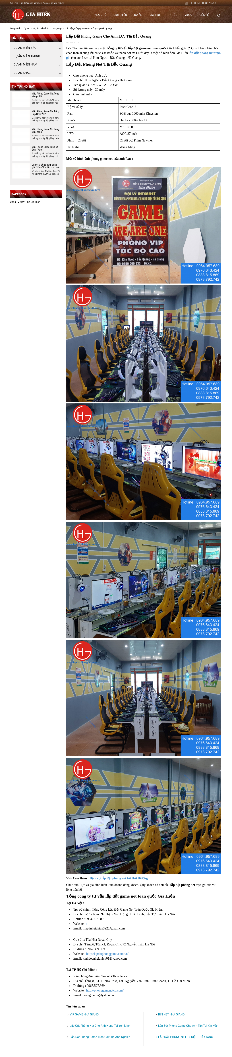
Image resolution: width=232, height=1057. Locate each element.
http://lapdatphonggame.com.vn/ (107, 954)
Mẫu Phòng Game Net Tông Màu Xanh (45, 130)
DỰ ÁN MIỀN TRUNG (27, 56)
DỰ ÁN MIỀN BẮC (41, 28)
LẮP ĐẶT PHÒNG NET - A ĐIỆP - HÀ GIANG (185, 1037)
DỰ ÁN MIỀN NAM (25, 64)
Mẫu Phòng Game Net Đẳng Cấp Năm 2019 (45, 113)
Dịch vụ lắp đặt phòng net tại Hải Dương (119, 878)
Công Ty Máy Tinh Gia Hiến (25, 201)
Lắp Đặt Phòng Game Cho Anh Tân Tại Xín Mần (188, 1025)
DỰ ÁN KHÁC (22, 73)
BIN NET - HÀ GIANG (171, 1014)
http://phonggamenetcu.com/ (105, 990)
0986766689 (210, 3)
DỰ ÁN (27, 28)
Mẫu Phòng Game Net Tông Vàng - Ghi (45, 95)
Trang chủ (98, 15)
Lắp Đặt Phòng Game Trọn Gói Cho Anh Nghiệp (100, 1037)
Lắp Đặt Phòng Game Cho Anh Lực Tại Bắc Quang (88, 28)
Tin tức (172, 15)
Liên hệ (204, 15)
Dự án (138, 15)
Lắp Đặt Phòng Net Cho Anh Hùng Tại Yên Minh (100, 1025)
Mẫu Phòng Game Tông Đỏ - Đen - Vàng (45, 148)
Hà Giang (57, 28)
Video (188, 15)
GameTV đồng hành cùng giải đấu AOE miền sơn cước (46, 166)
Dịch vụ (155, 15)
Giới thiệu (120, 15)
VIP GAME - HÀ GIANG (84, 1014)
